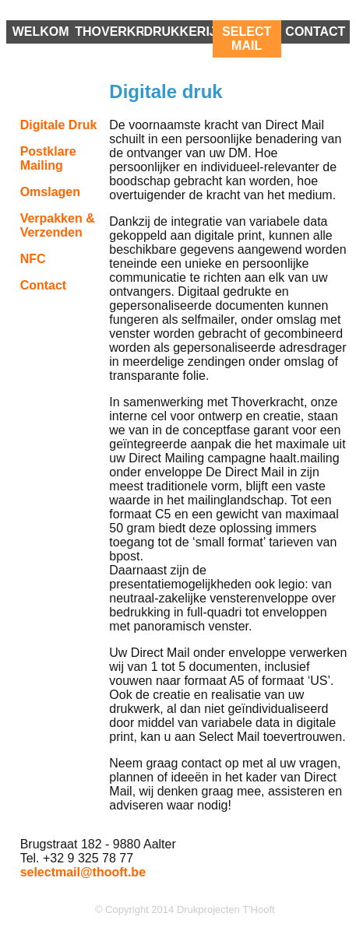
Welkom (40, 31)
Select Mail (246, 38)
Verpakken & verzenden (57, 225)
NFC (33, 258)
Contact (315, 31)
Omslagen (50, 191)
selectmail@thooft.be (83, 872)
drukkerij (177, 31)
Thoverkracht (109, 31)
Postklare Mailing (48, 158)
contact (43, 285)
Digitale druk (58, 125)
